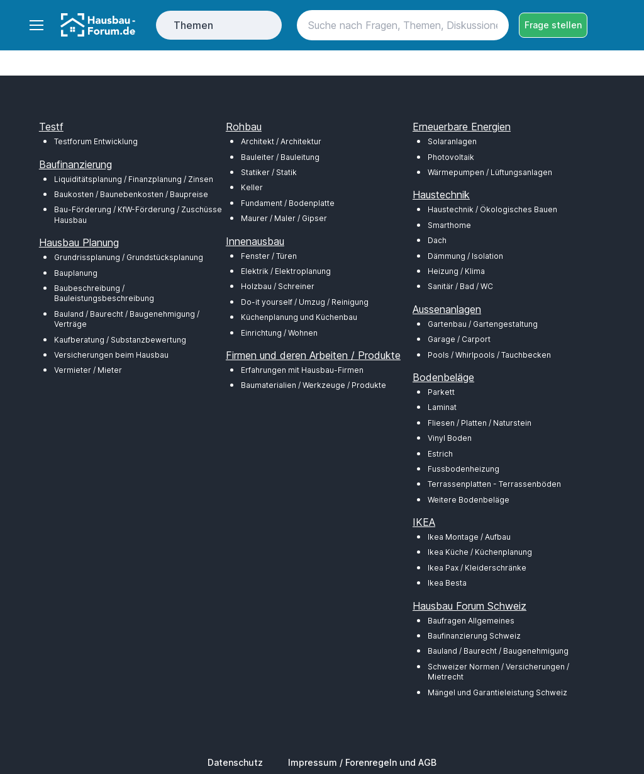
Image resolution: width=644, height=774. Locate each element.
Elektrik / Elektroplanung (286, 271)
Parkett (441, 392)
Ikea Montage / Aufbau (469, 537)
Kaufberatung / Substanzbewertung (120, 339)
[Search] (403, 25)
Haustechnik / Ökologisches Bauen (492, 209)
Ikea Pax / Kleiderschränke (477, 567)
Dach (437, 240)
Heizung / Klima (456, 271)
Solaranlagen (452, 141)
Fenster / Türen (269, 256)
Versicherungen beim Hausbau (111, 355)
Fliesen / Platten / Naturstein (479, 423)
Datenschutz (235, 762)
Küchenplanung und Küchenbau (299, 317)
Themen (193, 25)
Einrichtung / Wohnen (279, 333)
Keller (252, 187)
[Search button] (493, 25)
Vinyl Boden (450, 438)
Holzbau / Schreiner (277, 286)
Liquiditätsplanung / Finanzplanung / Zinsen (133, 179)
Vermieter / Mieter (88, 370)
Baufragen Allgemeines (471, 620)
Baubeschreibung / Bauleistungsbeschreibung (104, 293)
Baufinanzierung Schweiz (474, 635)
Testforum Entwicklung (96, 141)
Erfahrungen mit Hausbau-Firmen (302, 370)
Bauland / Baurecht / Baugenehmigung (498, 651)
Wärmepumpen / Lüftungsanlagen (490, 172)
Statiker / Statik (269, 172)
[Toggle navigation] (35, 25)
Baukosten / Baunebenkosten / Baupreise (131, 194)
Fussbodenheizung (463, 469)
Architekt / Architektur (281, 141)
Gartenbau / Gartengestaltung (483, 324)
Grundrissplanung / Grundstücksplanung (128, 257)
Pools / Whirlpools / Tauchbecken (489, 355)
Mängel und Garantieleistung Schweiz (497, 692)
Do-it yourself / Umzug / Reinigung (305, 302)
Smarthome (449, 225)
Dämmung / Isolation (465, 256)
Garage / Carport (459, 339)
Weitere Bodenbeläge (468, 499)
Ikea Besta (447, 583)
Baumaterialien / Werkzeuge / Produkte (313, 385)
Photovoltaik (451, 157)
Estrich (440, 453)
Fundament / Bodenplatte (288, 203)
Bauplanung (75, 273)
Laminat (442, 407)
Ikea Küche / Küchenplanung (480, 552)
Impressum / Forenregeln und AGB (362, 762)
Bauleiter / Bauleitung (280, 157)
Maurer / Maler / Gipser (284, 218)
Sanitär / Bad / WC (460, 286)
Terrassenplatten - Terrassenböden (494, 484)
